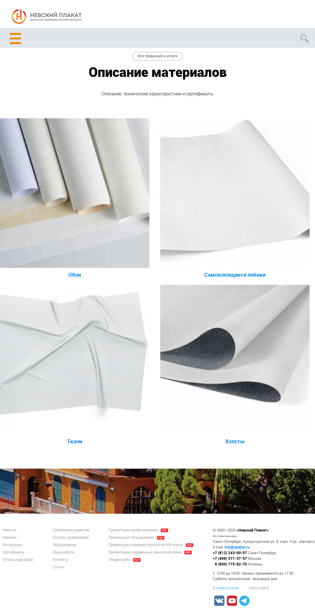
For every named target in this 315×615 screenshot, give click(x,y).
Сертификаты (13, 552)
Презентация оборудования (131, 537)
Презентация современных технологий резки (145, 552)
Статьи (58, 567)
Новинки (9, 537)
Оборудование (64, 545)
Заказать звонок (304, 15)
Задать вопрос (286, 15)
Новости (9, 530)
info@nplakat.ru (237, 547)
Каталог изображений (71, 537)
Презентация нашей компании (133, 530)
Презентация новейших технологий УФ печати (146, 545)
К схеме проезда (226, 588)
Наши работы (64, 552)
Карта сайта (259, 588)
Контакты (61, 560)
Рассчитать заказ (267, 15)
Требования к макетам (71, 530)
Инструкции (12, 545)
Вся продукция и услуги (157, 56)
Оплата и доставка (17, 560)
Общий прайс (119, 560)
